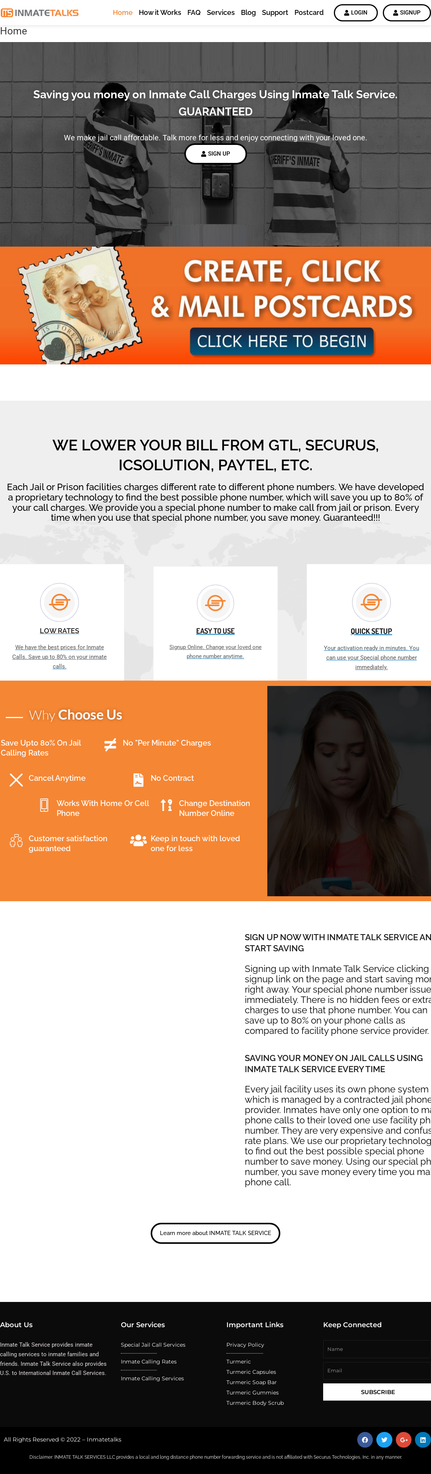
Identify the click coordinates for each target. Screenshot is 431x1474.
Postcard (309, 12)
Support (275, 12)
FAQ (194, 12)
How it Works (160, 12)
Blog (248, 12)
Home (123, 12)
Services (221, 12)
